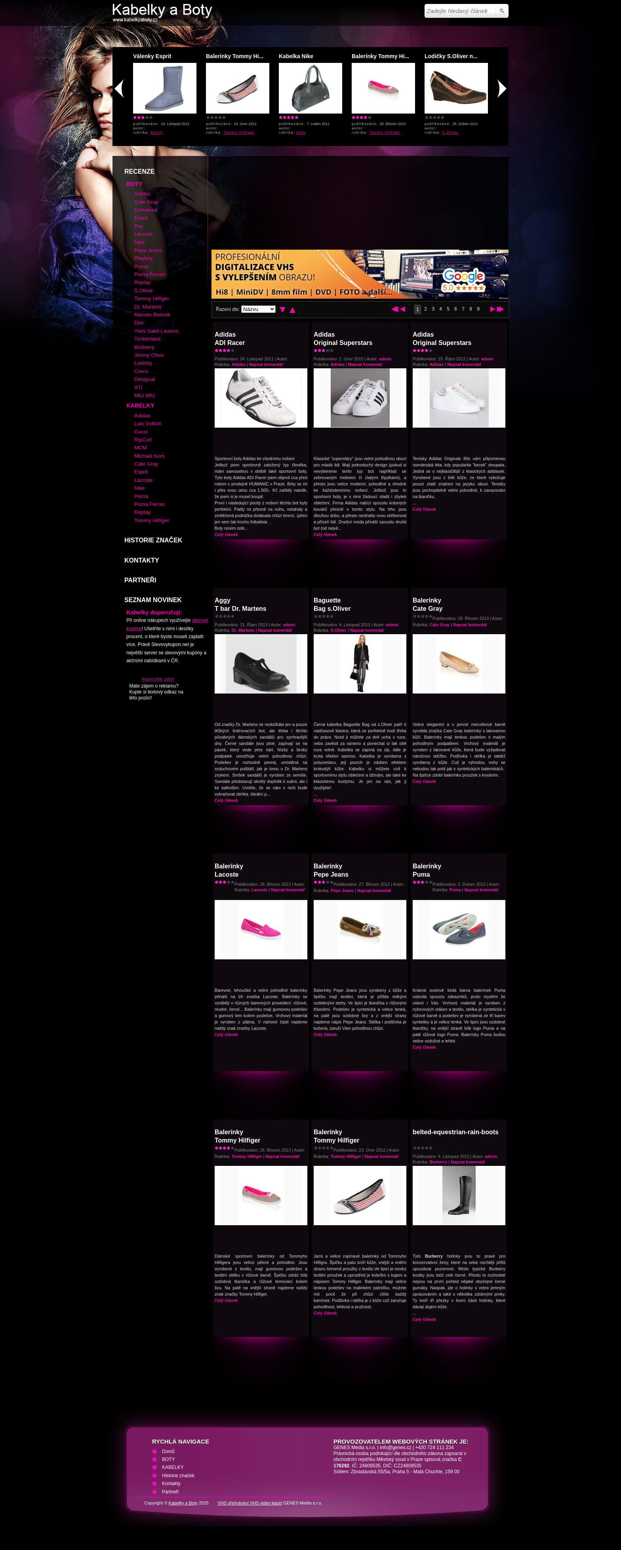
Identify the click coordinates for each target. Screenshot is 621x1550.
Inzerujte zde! (157, 679)
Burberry (439, 1162)
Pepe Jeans (342, 890)
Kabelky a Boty (183, 1503)
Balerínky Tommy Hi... (234, 56)
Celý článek (226, 534)
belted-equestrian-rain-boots (456, 1132)
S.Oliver (450, 133)
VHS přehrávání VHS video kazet (250, 1503)
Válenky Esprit (152, 56)
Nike (301, 133)
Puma (455, 889)
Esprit (157, 133)
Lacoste (259, 889)
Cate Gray (440, 624)
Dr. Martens (243, 630)
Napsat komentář (266, 364)
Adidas (239, 364)
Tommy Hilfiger (238, 133)
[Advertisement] (310, 34)
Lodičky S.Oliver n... (451, 56)
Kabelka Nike (296, 56)
